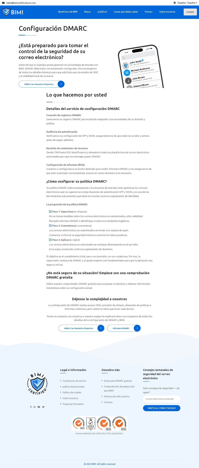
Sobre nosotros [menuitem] (70, 398)
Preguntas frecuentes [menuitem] (73, 404)
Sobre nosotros (167, 11)
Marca (87, 11)
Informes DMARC (127, 328)
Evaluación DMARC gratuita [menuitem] (118, 381)
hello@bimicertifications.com (21, 3)
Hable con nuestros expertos (44, 84)
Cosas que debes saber (126, 11)
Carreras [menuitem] (108, 402)
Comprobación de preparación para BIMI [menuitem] (119, 388)
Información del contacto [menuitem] (117, 396)
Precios (148, 11)
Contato (190, 12)
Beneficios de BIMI (67, 11)
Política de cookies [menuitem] (72, 392)
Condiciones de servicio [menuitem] (74, 381)
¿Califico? (102, 11)
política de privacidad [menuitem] (73, 386)
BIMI (94, 464)
